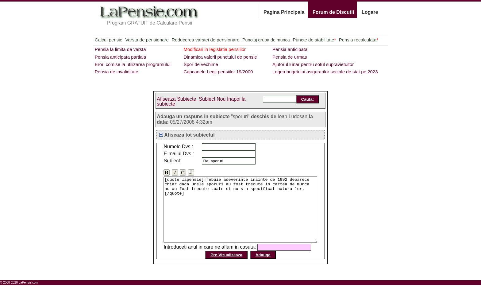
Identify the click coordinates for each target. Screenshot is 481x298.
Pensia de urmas (289, 57)
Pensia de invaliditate (116, 71)
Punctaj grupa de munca (266, 39)
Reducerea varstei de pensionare (206, 39)
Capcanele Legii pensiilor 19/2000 (218, 71)
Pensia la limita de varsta (120, 49)
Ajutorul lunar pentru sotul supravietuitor (313, 64)
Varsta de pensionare (146, 39)
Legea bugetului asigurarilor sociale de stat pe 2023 (325, 71)
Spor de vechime (200, 64)
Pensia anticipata (289, 49)
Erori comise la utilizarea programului (133, 64)
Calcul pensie (108, 39)
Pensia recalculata (358, 39)
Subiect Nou (212, 99)
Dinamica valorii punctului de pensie (220, 57)
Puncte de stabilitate (314, 39)
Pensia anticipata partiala (120, 57)
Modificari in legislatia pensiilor (214, 49)
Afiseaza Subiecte (177, 99)
